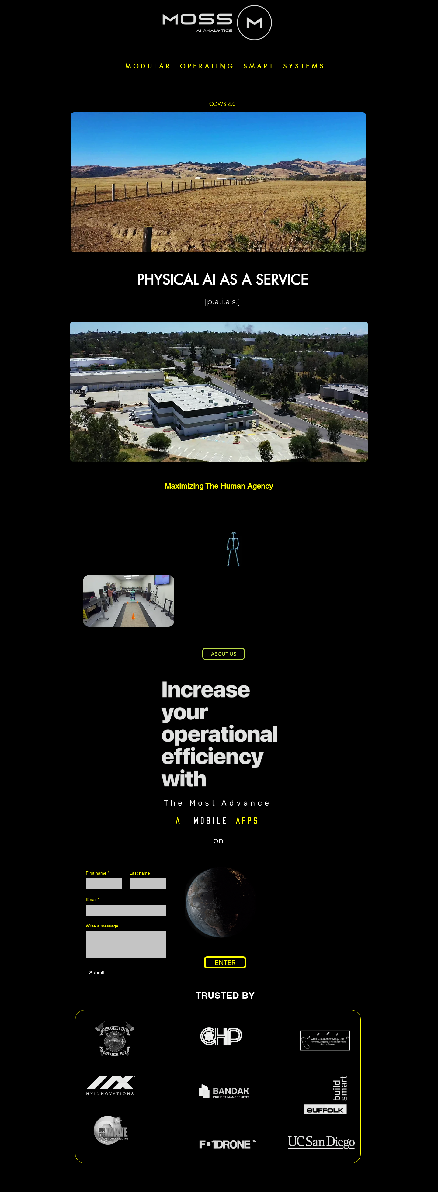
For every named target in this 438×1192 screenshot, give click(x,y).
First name (97, 873)
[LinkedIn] (214, 1181)
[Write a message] (126, 945)
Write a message (102, 925)
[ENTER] (225, 962)
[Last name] (146, 883)
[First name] (102, 883)
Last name (140, 873)
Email (92, 899)
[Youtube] (229, 1181)
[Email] (124, 910)
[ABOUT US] (223, 654)
